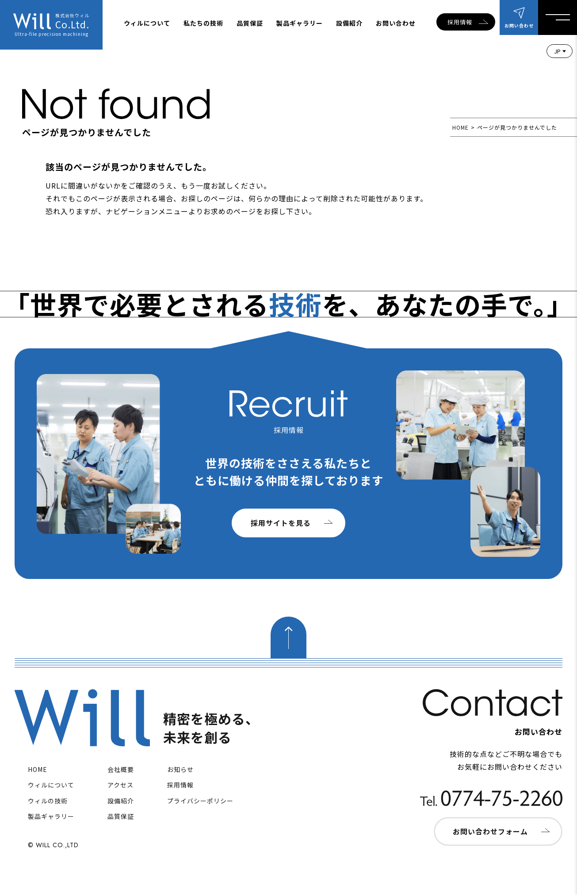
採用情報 (459, 22)
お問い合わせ (396, 23)
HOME (460, 127)
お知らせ (180, 769)
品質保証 (250, 23)
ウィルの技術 (48, 800)
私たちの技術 (203, 23)
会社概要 (120, 769)
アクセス (120, 784)
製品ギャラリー (299, 23)
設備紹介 (349, 23)
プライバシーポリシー (200, 800)
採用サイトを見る (281, 522)
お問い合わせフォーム (490, 831)
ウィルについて (147, 23)
